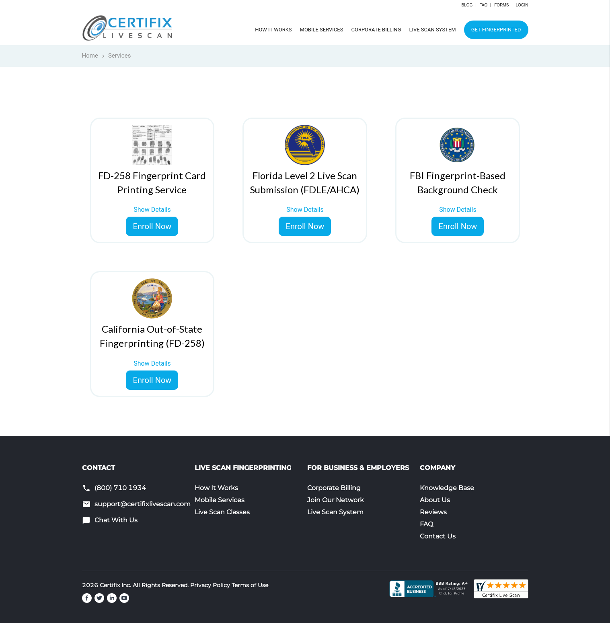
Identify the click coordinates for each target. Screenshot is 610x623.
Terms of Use (250, 585)
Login (522, 5)
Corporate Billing (376, 30)
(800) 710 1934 (120, 488)
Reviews (433, 512)
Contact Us (438, 536)
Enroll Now (152, 226)
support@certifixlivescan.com (142, 504)
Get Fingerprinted (496, 30)
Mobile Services (321, 30)
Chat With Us (116, 520)
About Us (435, 500)
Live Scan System (432, 30)
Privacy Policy (210, 585)
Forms (501, 5)
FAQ (483, 5)
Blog (466, 5)
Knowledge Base (447, 488)
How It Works (273, 30)
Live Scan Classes (222, 512)
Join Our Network (335, 500)
